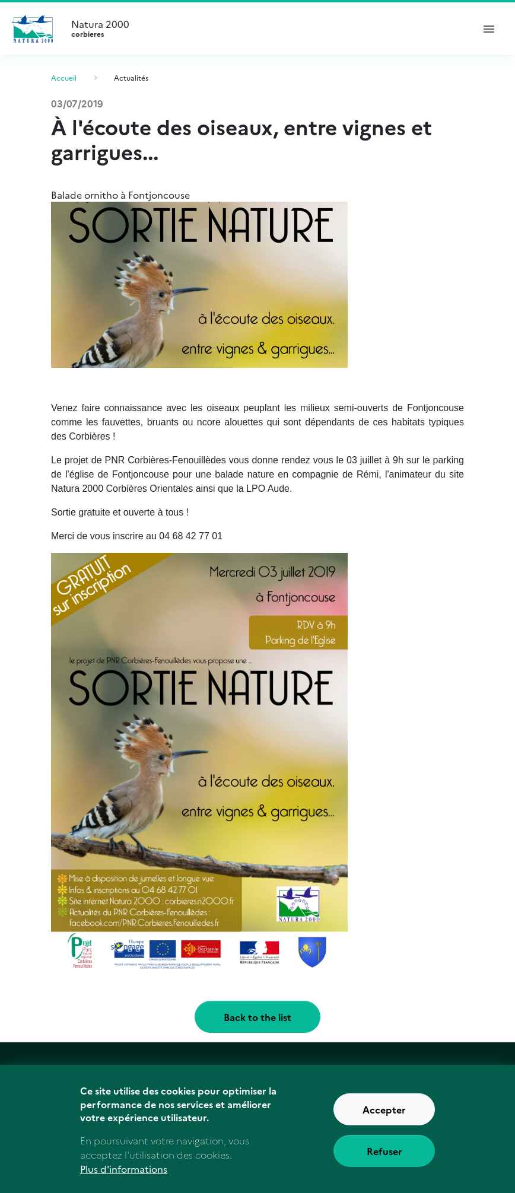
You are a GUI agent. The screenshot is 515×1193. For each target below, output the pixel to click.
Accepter (384, 1116)
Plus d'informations (123, 1176)
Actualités (131, 77)
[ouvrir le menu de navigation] (489, 28)
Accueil (64, 77)
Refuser (384, 1158)
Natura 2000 (267, 28)
